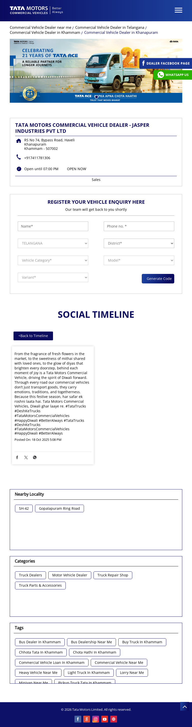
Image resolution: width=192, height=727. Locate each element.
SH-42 (24, 508)
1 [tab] (96, 96)
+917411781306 (37, 157)
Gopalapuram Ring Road (59, 508)
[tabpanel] (96, 71)
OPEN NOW (76, 168)
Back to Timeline (33, 335)
